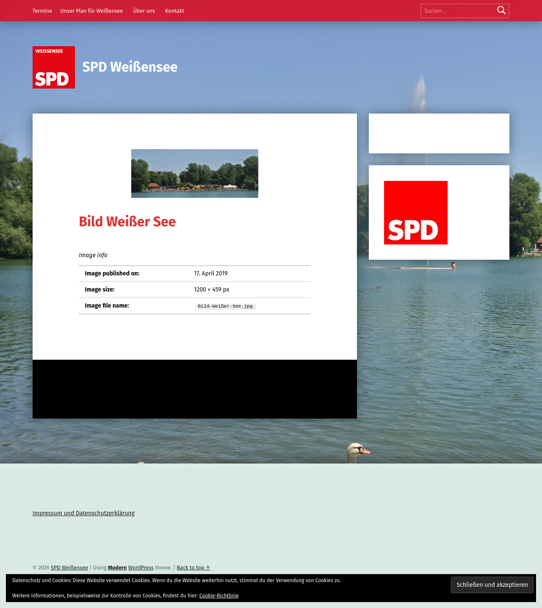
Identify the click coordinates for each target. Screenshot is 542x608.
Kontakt (174, 11)
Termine (42, 11)
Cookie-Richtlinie (219, 596)
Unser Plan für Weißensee (91, 11)
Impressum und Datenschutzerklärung (84, 513)
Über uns (144, 11)
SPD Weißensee (130, 67)
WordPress (141, 567)
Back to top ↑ (193, 567)
